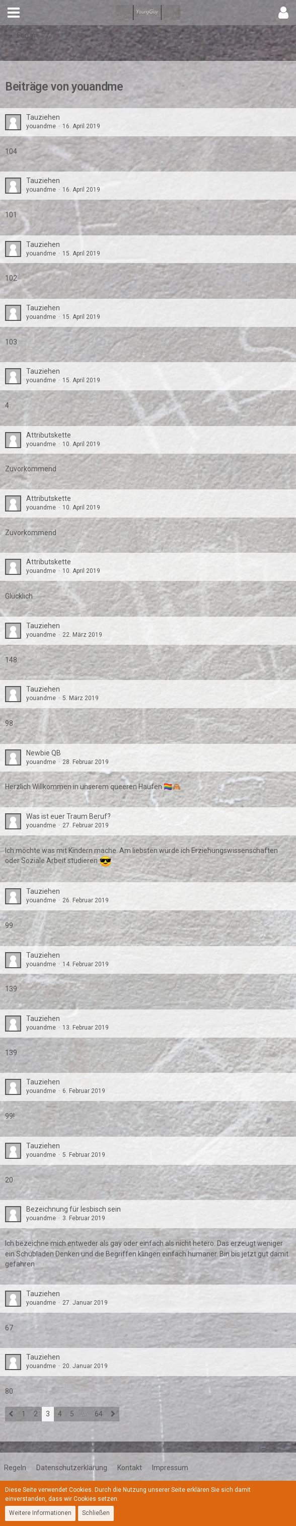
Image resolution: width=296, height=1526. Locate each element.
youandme (41, 126)
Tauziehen (43, 117)
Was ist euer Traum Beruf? (68, 816)
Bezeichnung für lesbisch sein (73, 1209)
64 (99, 1414)
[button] (13, 13)
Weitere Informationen (40, 1512)
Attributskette (48, 435)
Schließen (96, 1512)
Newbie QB (43, 753)
